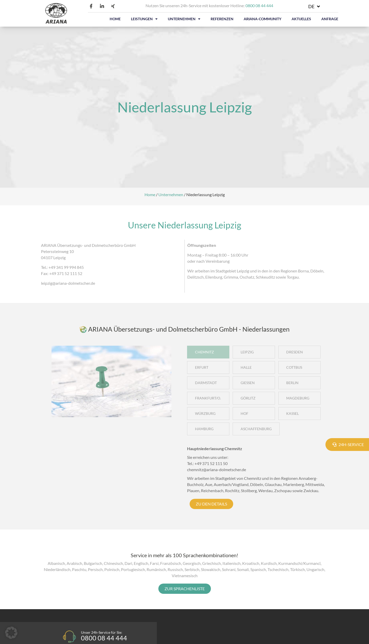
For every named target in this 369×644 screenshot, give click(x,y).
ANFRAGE (329, 19)
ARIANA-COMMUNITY (262, 19)
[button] (11, 632)
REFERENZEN (222, 19)
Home (150, 194)
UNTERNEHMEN (184, 19)
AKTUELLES (301, 19)
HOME (115, 19)
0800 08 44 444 (259, 5)
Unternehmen (170, 194)
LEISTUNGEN (144, 19)
